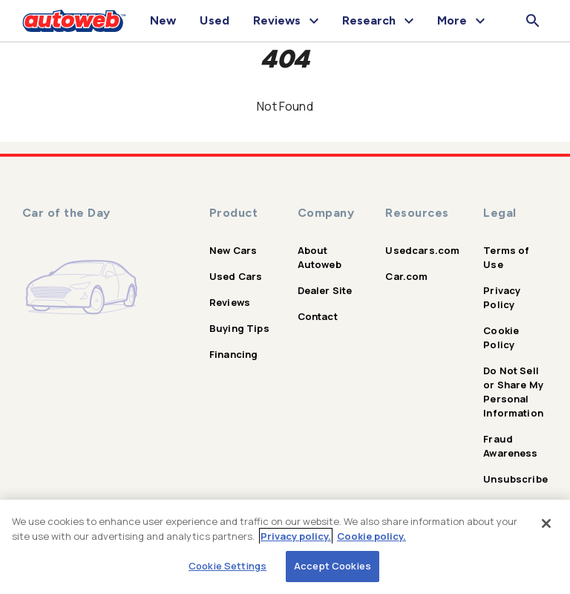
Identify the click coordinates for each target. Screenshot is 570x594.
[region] (285, 547)
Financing (233, 354)
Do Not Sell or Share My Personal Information (513, 392)
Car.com (406, 276)
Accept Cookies (332, 565)
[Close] (546, 523)
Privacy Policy (501, 297)
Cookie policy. (371, 536)
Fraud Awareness (510, 446)
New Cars (233, 250)
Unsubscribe (515, 479)
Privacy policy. (296, 536)
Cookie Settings (227, 565)
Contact (318, 316)
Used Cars (235, 276)
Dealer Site (325, 290)
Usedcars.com (422, 250)
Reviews (229, 302)
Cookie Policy (501, 337)
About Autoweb (319, 257)
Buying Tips (239, 328)
